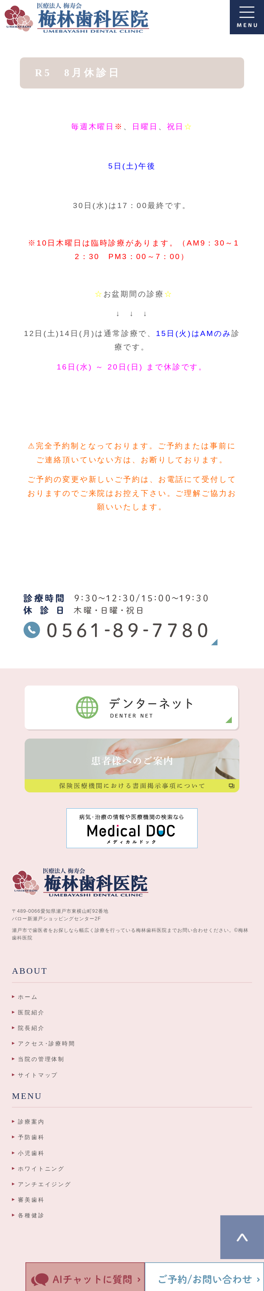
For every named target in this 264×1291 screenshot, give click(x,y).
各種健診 (31, 1215)
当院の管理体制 (41, 1059)
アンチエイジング (45, 1184)
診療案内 (31, 1121)
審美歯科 (31, 1200)
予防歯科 (31, 1137)
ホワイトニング (41, 1168)
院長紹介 (31, 1028)
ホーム (28, 997)
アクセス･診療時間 (47, 1043)
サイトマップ (38, 1075)
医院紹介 (31, 1012)
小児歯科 (31, 1153)
